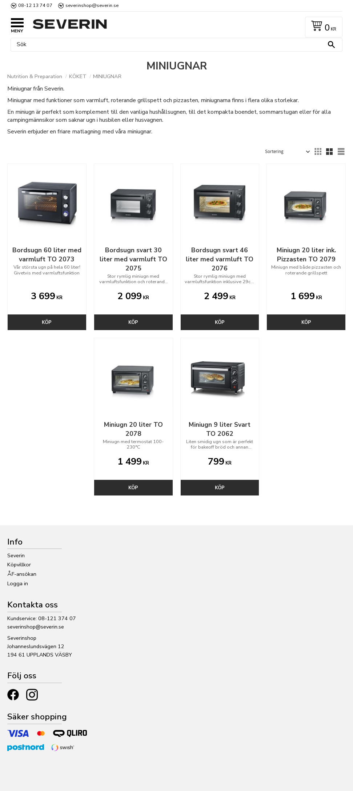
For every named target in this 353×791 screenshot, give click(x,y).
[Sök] (331, 44)
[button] (18, 23)
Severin (16, 555)
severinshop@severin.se (35, 626)
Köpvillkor (19, 564)
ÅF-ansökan (21, 574)
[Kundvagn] (322, 27)
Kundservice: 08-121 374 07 (41, 618)
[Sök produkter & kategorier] (174, 44)
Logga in (17, 583)
